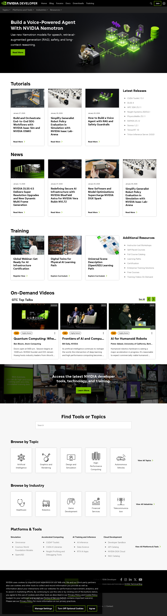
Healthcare (21, 510)
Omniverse (20, 542)
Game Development (71, 510)
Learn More (83, 390)
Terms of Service (51, 605)
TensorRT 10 (133, 130)
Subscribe (71, 581)
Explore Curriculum (59, 276)
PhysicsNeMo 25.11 (136, 116)
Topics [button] (5, 9)
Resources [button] (55, 9)
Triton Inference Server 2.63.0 (140, 134)
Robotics (46, 510)
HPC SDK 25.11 (134, 107)
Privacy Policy (74, 602)
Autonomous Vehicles (121, 466)
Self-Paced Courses (136, 250)
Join (157, 3)
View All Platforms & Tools (147, 547)
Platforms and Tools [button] (22, 9)
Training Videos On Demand (140, 277)
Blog (51, 3)
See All (142, 299)
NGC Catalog (114, 556)
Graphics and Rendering (46, 466)
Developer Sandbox (117, 542)
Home (44, 3)
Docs (68, 3)
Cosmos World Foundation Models (24, 548)
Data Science (83, 547)
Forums (59, 3)
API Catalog (113, 547)
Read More (18, 52)
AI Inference (82, 542)
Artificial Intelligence (21, 466)
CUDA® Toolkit (52, 542)
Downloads (78, 3)
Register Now (19, 276)
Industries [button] (41, 9)
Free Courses (133, 272)
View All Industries (144, 504)
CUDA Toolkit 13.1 (135, 98)
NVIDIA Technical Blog (133, 584)
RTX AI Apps (82, 551)
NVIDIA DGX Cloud (116, 551)
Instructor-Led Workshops (139, 245)
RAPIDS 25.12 (133, 121)
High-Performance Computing (96, 466)
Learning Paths (134, 259)
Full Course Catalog (136, 254)
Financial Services (96, 510)
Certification (133, 263)
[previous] (149, 299)
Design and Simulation (71, 466)
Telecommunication (121, 510)
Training (90, 3)
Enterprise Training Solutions (140, 268)
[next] (153, 299)
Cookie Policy (91, 602)
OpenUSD (19, 554)
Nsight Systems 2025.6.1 (138, 112)
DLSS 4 (130, 103)
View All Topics (144, 460)
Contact (109, 606)
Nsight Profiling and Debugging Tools (55, 553)
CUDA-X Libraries (54, 547)
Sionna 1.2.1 (132, 125)
